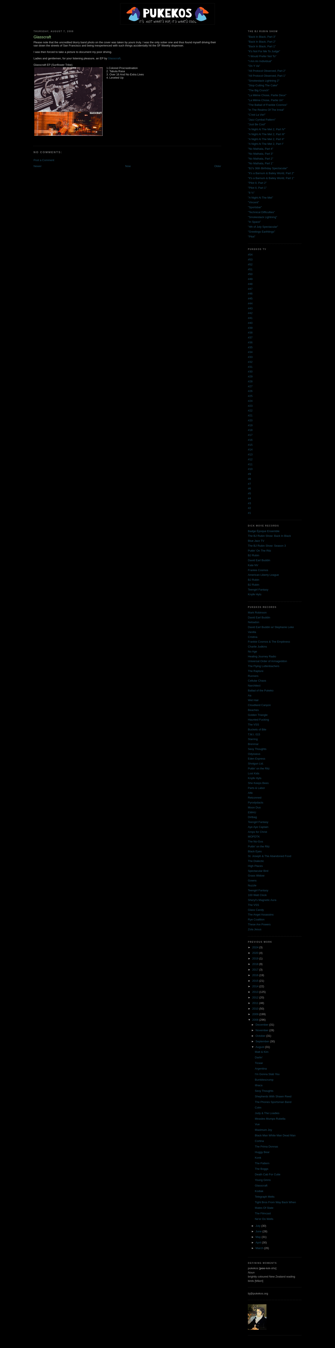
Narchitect (254, 685)
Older (217, 166)
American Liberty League (263, 574)
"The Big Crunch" (258, 90)
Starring (253, 739)
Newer (37, 166)
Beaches (253, 710)
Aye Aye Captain (258, 827)
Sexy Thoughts (257, 749)
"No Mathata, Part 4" (260, 148)
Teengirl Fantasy (258, 589)
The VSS (253, 724)
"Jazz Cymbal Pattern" (261, 119)
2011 (255, 1003)
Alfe (250, 792)
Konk (258, 1157)
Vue (257, 1124)
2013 (255, 991)
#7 (249, 483)
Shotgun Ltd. (256, 763)
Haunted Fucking (258, 719)
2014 (255, 986)
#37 (250, 337)
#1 (249, 513)
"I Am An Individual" (260, 61)
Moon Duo (254, 807)
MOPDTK (254, 836)
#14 (250, 449)
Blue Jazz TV (256, 540)
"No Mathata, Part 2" (260, 158)
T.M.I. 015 (254, 734)
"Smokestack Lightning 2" (263, 80)
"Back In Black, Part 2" (262, 41)
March (260, 1248)
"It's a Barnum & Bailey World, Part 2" (271, 173)
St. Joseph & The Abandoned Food (269, 856)
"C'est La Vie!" (256, 114)
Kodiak (259, 1191)
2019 (255, 958)
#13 (250, 454)
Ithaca (258, 1085)
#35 (250, 347)
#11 (250, 464)
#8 (249, 478)
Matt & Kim (262, 1051)
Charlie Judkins (257, 646)
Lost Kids (253, 773)
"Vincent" (253, 202)
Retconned (254, 797)
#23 (250, 405)
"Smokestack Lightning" (262, 217)
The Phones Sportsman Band (273, 1102)
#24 (250, 400)
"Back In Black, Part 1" (262, 46)
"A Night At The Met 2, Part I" (266, 143)
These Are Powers (259, 924)
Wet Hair (253, 700)
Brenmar (253, 744)
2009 (255, 1014)
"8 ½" (251, 192)
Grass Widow (256, 875)
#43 (250, 308)
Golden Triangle (258, 715)
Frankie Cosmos (258, 570)
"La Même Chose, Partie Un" (265, 100)
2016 (255, 975)
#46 (250, 293)
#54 (250, 254)
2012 (255, 997)
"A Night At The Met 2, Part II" (266, 139)
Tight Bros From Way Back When (275, 1202)
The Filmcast (263, 1213)
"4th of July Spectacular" (263, 226)
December (262, 1024)
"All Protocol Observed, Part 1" (267, 75)
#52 (250, 264)
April (259, 1242)
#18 (250, 430)
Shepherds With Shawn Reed (273, 1096)
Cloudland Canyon (259, 705)
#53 (250, 259)
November (262, 1030)
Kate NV (253, 565)
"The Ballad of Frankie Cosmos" (267, 104)
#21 (250, 415)
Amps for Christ (257, 831)
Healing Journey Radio (262, 656)
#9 (249, 474)
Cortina (259, 1141)
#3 (249, 503)
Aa (249, 695)
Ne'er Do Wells (264, 1219)
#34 (250, 352)
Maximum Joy (263, 1129)
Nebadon (253, 622)
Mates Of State (264, 1207)
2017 (255, 969)
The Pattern (262, 1163)
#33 (250, 357)
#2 (249, 508)
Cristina (252, 637)
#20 (250, 420)
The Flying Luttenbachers (263, 666)
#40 (250, 323)
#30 (250, 371)
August (260, 1047)
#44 (250, 303)
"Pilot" (251, 236)
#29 (250, 376)
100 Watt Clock (257, 895)
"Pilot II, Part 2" (257, 182)
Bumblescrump (264, 1079)
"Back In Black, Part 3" (262, 36)
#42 (250, 313)
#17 (250, 435)
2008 (255, 1019)
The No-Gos (255, 841)
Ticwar (259, 1063)
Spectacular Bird (258, 870)
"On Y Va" (254, 65)
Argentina (261, 1068)
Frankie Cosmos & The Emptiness (269, 641)
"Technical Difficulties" (261, 212)
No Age (252, 651)
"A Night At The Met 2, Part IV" (266, 129)
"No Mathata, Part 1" (260, 163)
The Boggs (261, 1168)
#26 (250, 391)
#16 (250, 439)
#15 (250, 444)
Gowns (252, 880)
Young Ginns (263, 1180)
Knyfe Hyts (254, 594)
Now (128, 166)
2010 (255, 1008)
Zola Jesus (254, 929)
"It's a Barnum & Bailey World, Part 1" (271, 178)
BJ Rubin (253, 555)
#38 (250, 332)
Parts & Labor (256, 788)
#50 (250, 274)
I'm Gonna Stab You (267, 1074)
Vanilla (252, 632)
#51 (250, 269)
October (261, 1035)
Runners (253, 676)
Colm (258, 1107)
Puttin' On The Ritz (259, 550)
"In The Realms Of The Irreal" (266, 109)
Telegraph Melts (265, 1196)
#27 (250, 386)
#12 (250, 459)
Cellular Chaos (257, 680)
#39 (250, 327)
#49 (250, 279)
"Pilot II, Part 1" (257, 187)
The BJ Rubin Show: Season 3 (267, 545)
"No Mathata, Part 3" (260, 153)
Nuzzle (252, 885)
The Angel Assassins (261, 914)
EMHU (252, 812)
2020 (255, 953)
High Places (255, 866)
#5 (249, 493)
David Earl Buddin (259, 560)
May (259, 1237)
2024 (255, 947)
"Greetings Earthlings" (261, 231)
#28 (250, 381)
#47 (250, 288)
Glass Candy (256, 909)
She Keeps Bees (258, 783)
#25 (250, 396)
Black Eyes (255, 851)
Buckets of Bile (257, 729)
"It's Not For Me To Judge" (264, 51)
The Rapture (255, 671)
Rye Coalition (256, 919)
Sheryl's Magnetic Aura (262, 900)
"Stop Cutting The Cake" (263, 85)
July (258, 1225)
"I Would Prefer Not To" (262, 56)
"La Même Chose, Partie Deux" (267, 95)
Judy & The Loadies (267, 1113)
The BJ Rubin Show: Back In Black (269, 535)
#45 (250, 298)
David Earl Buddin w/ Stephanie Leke (271, 627)
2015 (255, 980)
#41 (250, 318)
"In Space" (254, 221)
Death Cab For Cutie (267, 1174)
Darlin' (259, 1057)
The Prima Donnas (266, 1146)
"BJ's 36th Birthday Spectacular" (268, 168)
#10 (250, 469)
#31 (250, 366)
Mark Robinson (257, 612)
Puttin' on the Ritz (258, 768)
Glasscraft (114, 58)
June (259, 1231)
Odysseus (254, 754)
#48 (250, 284)
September (263, 1041)
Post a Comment (43, 160)
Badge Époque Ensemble (263, 531)
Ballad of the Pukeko (260, 690)
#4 (249, 498)
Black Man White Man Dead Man (275, 1135)
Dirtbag (252, 817)
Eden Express (256, 758)
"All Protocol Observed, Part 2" (267, 70)
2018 (255, 964)
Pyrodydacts (255, 802)
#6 (249, 488)
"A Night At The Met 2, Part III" (266, 134)
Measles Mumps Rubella (270, 1118)
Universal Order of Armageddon (267, 661)
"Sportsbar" (255, 207)
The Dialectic (256, 861)
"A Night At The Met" (260, 197)
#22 (250, 410)
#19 (250, 425)
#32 (250, 362)
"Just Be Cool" (257, 124)
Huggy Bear (262, 1152)
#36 (250, 342)
